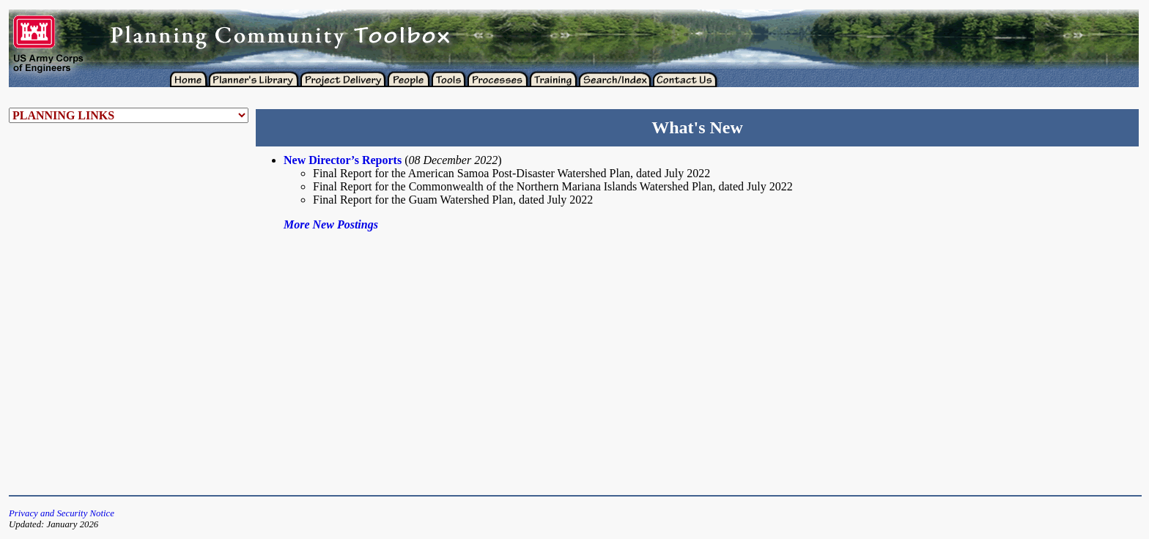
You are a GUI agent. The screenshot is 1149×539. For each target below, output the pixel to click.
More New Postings (331, 224)
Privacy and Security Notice (61, 513)
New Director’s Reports (343, 160)
